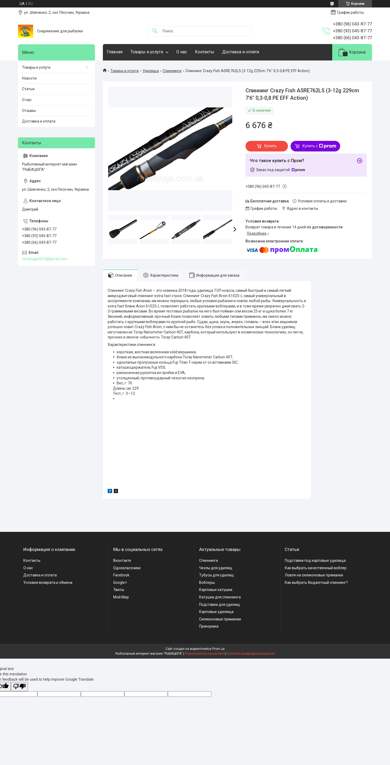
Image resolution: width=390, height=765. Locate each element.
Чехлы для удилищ (215, 568)
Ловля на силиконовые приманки (314, 575)
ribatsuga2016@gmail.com (44, 259)
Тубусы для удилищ (216, 575)
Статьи (28, 89)
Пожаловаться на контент (204, 653)
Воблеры (207, 582)
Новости (29, 78)
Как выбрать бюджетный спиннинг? (316, 582)
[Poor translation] (19, 686)
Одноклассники (127, 568)
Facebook (121, 575)
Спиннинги (172, 71)
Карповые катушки (215, 590)
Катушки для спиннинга (220, 597)
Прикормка (208, 626)
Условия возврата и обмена (47, 582)
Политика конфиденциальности (250, 653)
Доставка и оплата (240, 51)
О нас (181, 51)
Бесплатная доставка (270, 201)
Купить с (319, 146)
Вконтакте (122, 560)
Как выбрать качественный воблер (316, 568)
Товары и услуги (146, 51)
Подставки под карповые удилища (315, 560)
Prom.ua (218, 649)
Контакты (204, 51)
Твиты (118, 590)
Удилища (151, 71)
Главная (114, 51)
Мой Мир (121, 597)
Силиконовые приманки (220, 619)
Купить (270, 146)
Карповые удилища (216, 612)
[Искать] (155, 31)
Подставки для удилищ (219, 604)
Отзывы (29, 110)
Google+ (120, 582)
